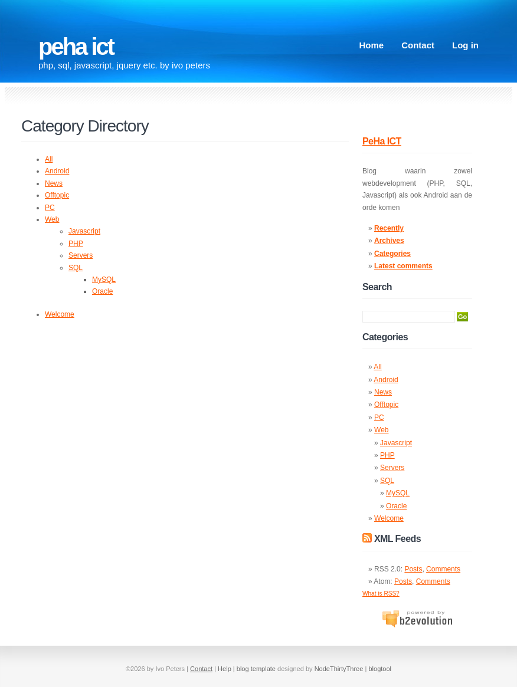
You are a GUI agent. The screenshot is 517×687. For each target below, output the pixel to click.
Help (224, 668)
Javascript (84, 231)
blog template (256, 668)
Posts (413, 569)
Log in (465, 45)
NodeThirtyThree (339, 668)
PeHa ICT (75, 47)
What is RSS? (381, 593)
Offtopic (57, 195)
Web (52, 219)
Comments (443, 569)
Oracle (102, 291)
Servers (80, 255)
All (49, 159)
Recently (389, 228)
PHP (75, 243)
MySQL (104, 279)
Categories (392, 253)
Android (57, 171)
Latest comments (403, 266)
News (54, 183)
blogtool (379, 668)
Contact (417, 45)
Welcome (59, 314)
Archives (389, 240)
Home (371, 45)
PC (50, 207)
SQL (75, 268)
